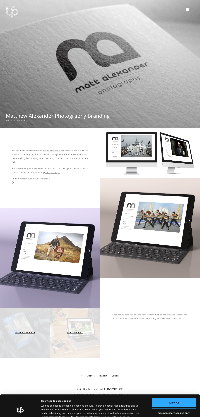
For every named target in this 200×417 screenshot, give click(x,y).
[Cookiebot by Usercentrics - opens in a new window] (20, 411)
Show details (163, 411)
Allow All (174, 384)
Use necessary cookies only (174, 394)
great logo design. (51, 172)
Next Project (75, 332)
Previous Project (25, 332)
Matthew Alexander (51, 150)
